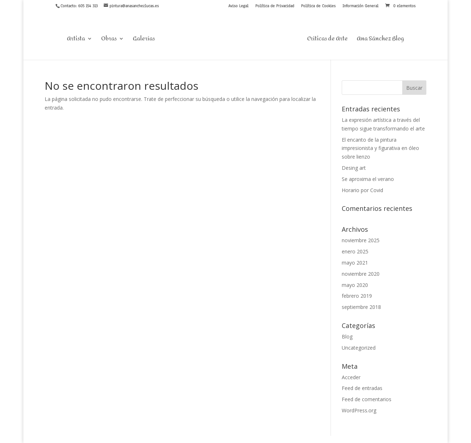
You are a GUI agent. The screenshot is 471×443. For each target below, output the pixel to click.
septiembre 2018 (361, 307)
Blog (347, 336)
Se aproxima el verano (368, 179)
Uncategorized (359, 347)
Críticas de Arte (327, 40)
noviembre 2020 (361, 273)
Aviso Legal (238, 6)
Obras (109, 40)
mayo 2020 (355, 285)
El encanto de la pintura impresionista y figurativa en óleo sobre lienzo (380, 148)
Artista (76, 40)
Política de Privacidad (274, 6)
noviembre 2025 (361, 240)
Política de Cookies (318, 6)
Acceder (351, 377)
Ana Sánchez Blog (380, 40)
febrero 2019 (357, 295)
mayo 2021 (355, 262)
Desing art (354, 167)
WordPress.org (359, 410)
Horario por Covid (362, 190)
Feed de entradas (362, 388)
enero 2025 (355, 251)
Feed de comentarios (366, 399)
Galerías (144, 40)
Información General (360, 6)
